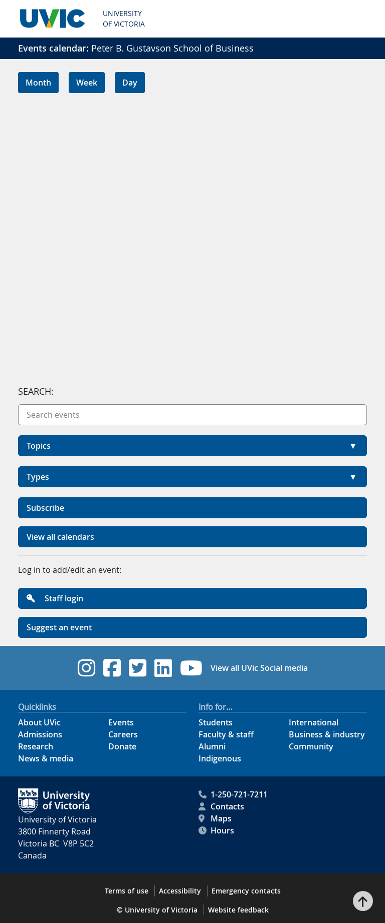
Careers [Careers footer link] (123, 734)
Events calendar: (53, 48)
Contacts (221, 806)
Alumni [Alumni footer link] (212, 746)
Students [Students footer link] (216, 722)
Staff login (55, 598)
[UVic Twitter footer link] (137, 668)
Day (129, 82)
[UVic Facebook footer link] (112, 668)
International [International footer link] (313, 722)
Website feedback (238, 909)
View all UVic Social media (259, 667)
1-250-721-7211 (233, 794)
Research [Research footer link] (35, 746)
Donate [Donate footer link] (122, 746)
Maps (215, 818)
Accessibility (180, 890)
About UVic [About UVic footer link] (39, 722)
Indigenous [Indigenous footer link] (220, 758)
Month (38, 82)
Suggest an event (59, 627)
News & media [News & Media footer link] (45, 758)
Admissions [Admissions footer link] (40, 734)
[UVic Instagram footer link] (86, 668)
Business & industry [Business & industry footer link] (327, 734)
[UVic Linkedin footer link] (163, 668)
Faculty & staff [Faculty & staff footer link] (226, 734)
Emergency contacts (246, 890)
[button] (192, 445)
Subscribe (45, 507)
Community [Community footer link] (311, 746)
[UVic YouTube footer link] (191, 668)
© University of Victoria (157, 909)
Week (86, 82)
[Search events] (192, 414)
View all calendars (60, 536)
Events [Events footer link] (121, 722)
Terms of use (126, 890)
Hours (216, 830)
